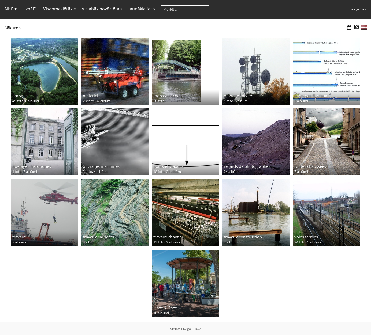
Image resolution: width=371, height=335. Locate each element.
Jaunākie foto (142, 9)
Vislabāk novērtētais (102, 9)
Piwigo (186, 328)
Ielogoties (358, 9)
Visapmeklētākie (59, 9)
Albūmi (11, 9)
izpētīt (31, 9)
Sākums (12, 28)
